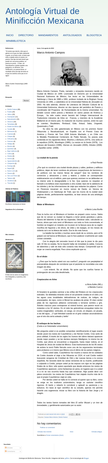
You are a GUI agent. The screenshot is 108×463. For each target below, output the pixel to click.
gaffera (67, 458)
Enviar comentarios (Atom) (54, 435)
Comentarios (10, 451)
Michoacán (10, 131)
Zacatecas (10, 181)
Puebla (9, 112)
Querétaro (10, 149)
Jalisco (9, 114)
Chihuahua (10, 139)
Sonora (9, 158)
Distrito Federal (62, 417)
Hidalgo (9, 144)
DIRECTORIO (25, 35)
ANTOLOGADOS (72, 35)
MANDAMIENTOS (48, 35)
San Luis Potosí (12, 176)
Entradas (9, 448)
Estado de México (13, 126)
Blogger (86, 458)
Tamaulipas (11, 124)
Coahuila (10, 134)
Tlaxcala (10, 183)
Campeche (10, 163)
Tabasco (10, 178)
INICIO (9, 35)
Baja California (12, 151)
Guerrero (10, 141)
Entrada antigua (97, 432)
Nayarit (9, 168)
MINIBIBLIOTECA (15, 41)
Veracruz (10, 122)
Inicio (71, 432)
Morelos (9, 146)
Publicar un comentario (47, 427)
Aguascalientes (12, 161)
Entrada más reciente (44, 432)
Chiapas (10, 136)
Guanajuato (11, 117)
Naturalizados (11, 119)
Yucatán (9, 129)
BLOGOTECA (94, 35)
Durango (10, 166)
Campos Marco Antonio (51, 417)
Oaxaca (9, 173)
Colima (9, 154)
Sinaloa (9, 156)
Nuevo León (11, 171)
